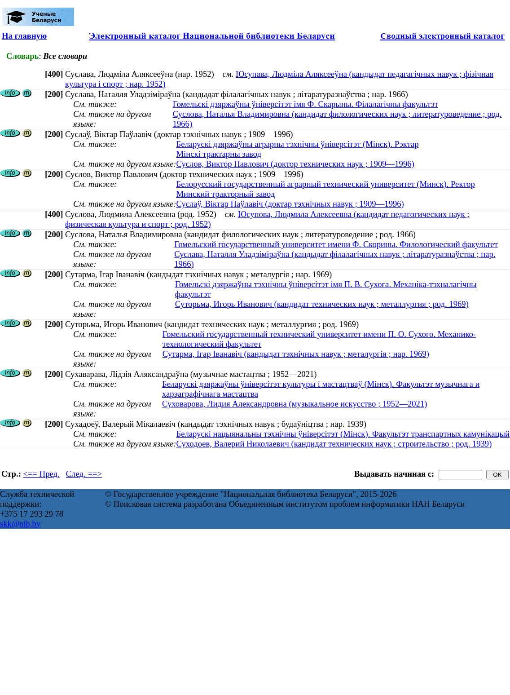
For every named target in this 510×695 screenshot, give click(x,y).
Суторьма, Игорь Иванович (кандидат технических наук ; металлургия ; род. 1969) (322, 304)
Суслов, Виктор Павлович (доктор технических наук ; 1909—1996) (295, 163)
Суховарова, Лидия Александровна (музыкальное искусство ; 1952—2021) (294, 403)
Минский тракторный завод (225, 194)
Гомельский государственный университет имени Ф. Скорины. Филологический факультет (336, 244)
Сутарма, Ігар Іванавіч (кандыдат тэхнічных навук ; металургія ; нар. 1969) (296, 354)
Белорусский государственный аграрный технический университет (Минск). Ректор (325, 184)
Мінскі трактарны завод (218, 154)
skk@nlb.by (20, 523)
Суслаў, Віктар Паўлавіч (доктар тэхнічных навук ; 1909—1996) (290, 203)
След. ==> (84, 473)
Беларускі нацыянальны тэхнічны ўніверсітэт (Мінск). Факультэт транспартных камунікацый (343, 433)
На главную (24, 35)
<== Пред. (41, 473)
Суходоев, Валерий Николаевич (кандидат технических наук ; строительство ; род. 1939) (334, 443)
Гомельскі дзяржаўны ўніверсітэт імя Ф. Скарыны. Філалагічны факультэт (305, 104)
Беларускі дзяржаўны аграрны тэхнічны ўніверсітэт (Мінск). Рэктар (297, 144)
